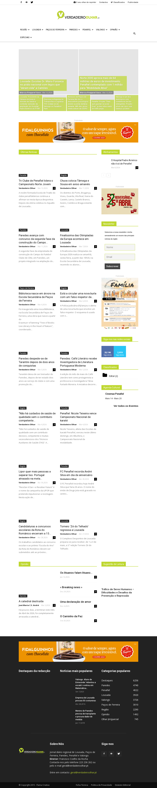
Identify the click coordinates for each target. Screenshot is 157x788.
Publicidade (133, 2)
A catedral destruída (31, 601)
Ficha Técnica (82, 785)
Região (25, 30)
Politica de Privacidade (101, 785)
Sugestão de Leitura (113, 564)
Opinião (115, 30)
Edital (112, 376)
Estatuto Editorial (123, 785)
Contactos (103, 2)
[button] (134, 33)
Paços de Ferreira (56, 30)
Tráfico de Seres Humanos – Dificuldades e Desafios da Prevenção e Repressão (117, 592)
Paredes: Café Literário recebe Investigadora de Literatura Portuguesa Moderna (78, 362)
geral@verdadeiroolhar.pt (83, 772)
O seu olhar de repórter (84, 2)
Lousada (37, 30)
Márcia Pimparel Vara (30, 92)
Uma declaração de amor (75, 601)
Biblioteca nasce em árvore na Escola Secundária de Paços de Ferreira (37, 297)
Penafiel (88, 30)
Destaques (107, 680)
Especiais (26, 37)
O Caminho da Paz (71, 616)
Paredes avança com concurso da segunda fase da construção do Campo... (37, 239)
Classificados (118, 2)
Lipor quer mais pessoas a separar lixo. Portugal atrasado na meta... (35, 475)
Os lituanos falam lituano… (76, 572)
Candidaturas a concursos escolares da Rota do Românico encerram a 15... (35, 530)
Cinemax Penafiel (114, 394)
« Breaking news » (71, 587)
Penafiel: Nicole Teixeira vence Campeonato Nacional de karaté (78, 417)
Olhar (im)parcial (110, 719)
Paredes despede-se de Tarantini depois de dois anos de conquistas (36, 362)
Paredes (74, 30)
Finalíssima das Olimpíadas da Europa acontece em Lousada (76, 239)
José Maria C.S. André (29, 605)
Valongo (101, 30)
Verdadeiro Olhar (27, 188)
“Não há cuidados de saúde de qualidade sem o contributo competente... (37, 417)
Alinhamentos (110, 152)
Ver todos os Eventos (126, 405)
